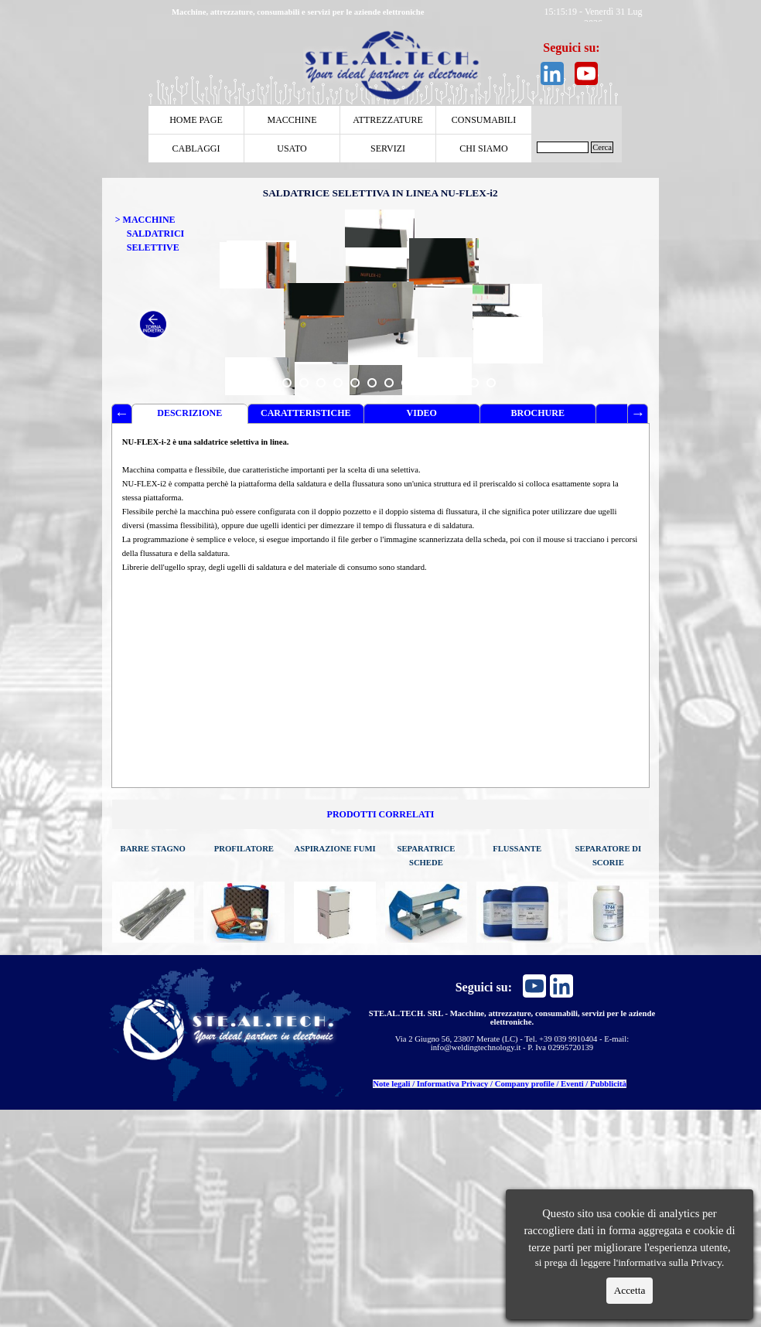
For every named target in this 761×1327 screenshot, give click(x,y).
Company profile (525, 1084)
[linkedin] (552, 73)
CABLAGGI (196, 148)
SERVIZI (387, 148)
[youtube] (586, 73)
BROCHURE (538, 413)
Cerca (602, 147)
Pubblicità (608, 1084)
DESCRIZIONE (189, 413)
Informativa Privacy (453, 1084)
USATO (291, 148)
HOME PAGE (196, 119)
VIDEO (422, 413)
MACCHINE (291, 119)
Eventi (572, 1084)
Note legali (391, 1084)
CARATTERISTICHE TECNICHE (305, 416)
